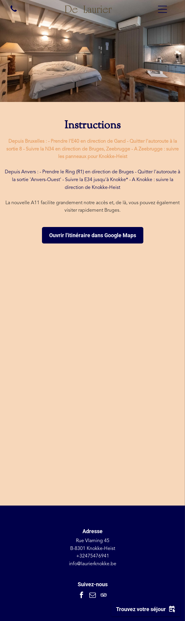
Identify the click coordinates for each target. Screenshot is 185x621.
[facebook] (81, 596)
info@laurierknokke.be (92, 564)
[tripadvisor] (104, 596)
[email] (92, 596)
